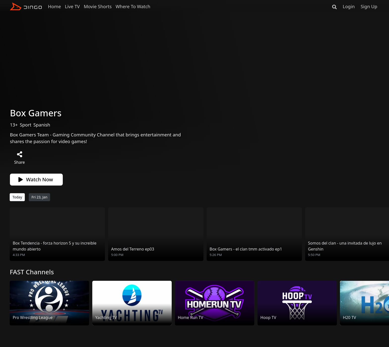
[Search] (334, 6)
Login (349, 6)
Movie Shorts (98, 6)
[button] (382, 234)
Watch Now (35, 179)
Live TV (72, 6)
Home (54, 6)
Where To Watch (133, 6)
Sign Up (369, 6)
